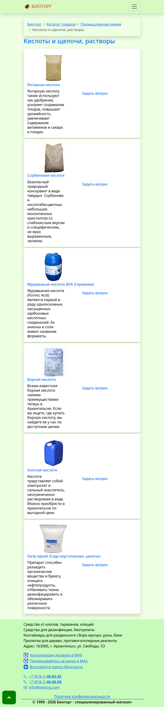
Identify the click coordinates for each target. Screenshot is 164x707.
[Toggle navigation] (134, 6)
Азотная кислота (42, 470)
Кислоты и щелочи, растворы (69, 40)
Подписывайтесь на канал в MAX (56, 661)
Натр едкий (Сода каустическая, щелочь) (63, 556)
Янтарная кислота (43, 84)
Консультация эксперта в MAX (53, 655)
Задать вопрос (95, 93)
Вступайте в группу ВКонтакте (53, 666)
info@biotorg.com (42, 687)
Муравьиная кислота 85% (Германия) (60, 284)
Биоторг (34, 24)
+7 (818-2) (42, 676)
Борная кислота (41, 379)
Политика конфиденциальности (82, 696)
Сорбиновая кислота (46, 175)
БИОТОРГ (38, 6)
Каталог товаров (61, 24)
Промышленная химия (101, 24)
